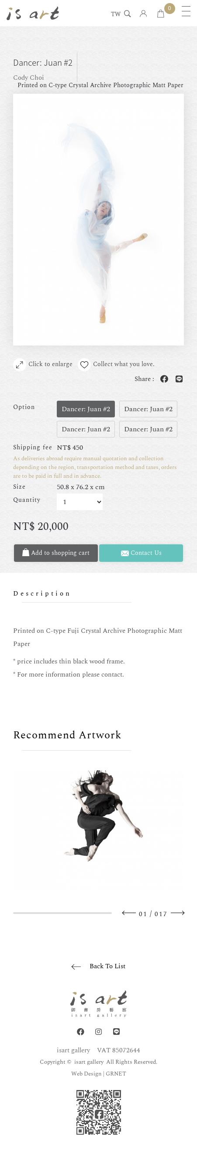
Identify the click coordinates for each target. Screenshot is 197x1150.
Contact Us (141, 552)
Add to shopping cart (56, 552)
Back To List (107, 966)
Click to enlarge (43, 364)
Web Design (86, 1073)
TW (116, 15)
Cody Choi (28, 78)
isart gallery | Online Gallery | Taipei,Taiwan (33, 13)
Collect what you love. (116, 364)
